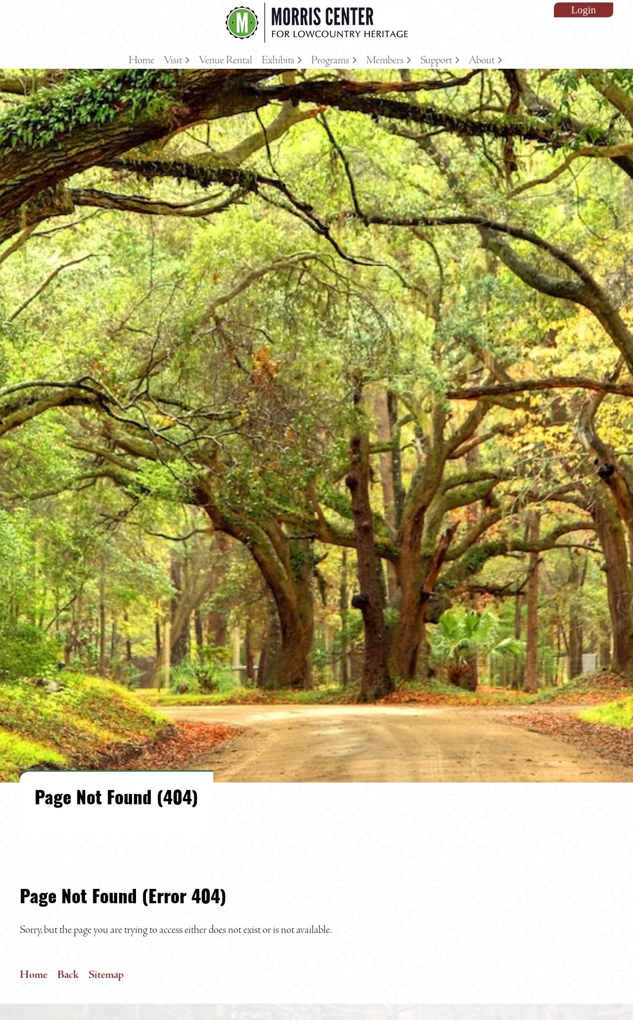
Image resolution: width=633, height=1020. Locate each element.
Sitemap (106, 975)
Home (33, 975)
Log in (583, 9)
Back (68, 975)
